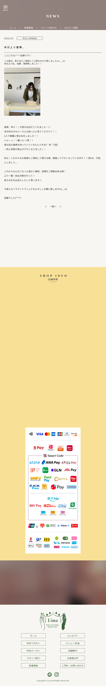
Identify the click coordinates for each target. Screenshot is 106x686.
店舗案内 (72, 650)
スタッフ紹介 (33, 658)
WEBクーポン (33, 650)
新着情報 (33, 665)
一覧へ (53, 206)
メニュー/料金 (73, 643)
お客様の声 (72, 658)
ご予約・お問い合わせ (73, 665)
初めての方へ (33, 643)
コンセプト (72, 635)
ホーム (33, 635)
